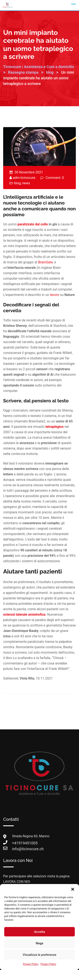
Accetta (39, 932)
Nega (39, 943)
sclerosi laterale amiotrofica (24, 614)
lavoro (54, 295)
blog (17, 183)
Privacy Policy (31, 964)
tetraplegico (54, 427)
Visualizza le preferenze (39, 955)
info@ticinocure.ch (16, 849)
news (26, 183)
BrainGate (45, 262)
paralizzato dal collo (32, 224)
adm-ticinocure (24, 178)
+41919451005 (16, 843)
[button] (73, 889)
